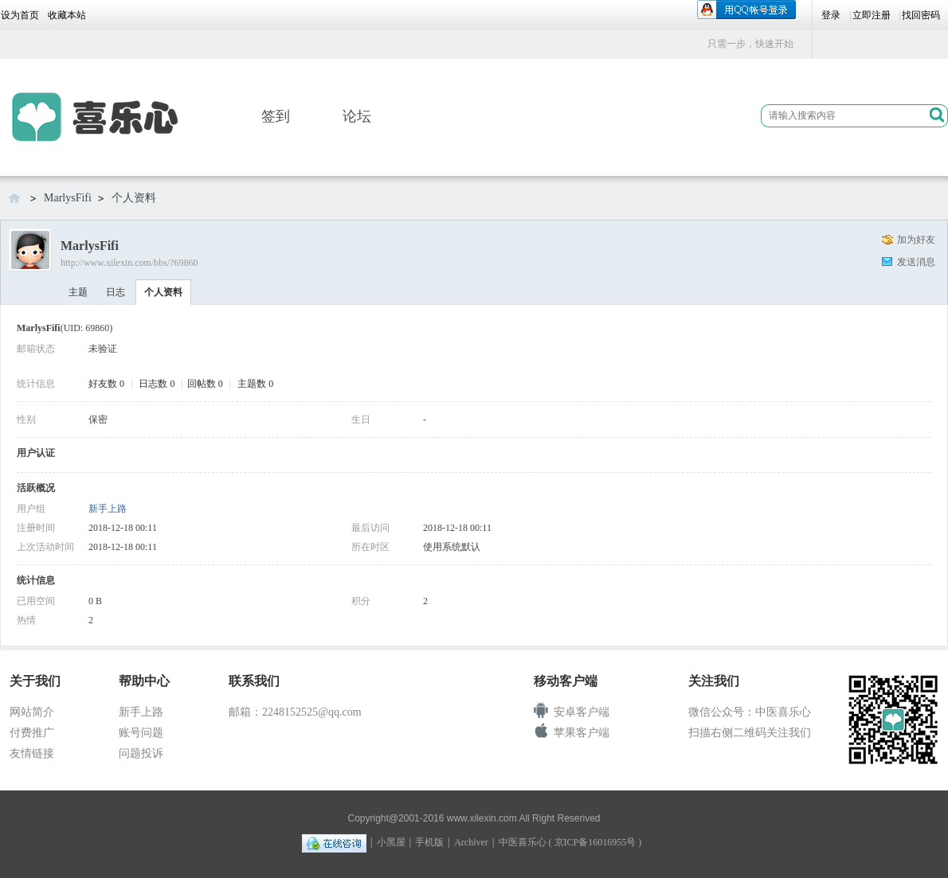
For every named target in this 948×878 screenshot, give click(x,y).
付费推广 (32, 733)
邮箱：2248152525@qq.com (295, 712)
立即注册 (871, 15)
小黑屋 (391, 842)
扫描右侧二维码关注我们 (749, 733)
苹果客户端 (581, 733)
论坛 (357, 116)
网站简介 (32, 712)
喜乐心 (16, 197)
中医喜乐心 (522, 842)
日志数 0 (156, 383)
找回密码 (921, 15)
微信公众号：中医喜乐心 (749, 712)
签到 (275, 116)
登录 (830, 15)
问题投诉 (141, 753)
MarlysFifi (68, 198)
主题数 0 (255, 383)
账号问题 (141, 733)
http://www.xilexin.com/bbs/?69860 (129, 262)
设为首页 (20, 15)
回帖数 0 (205, 383)
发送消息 (916, 261)
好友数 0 (106, 383)
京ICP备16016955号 (595, 842)
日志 (115, 292)
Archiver (471, 842)
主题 (78, 292)
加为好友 (916, 239)
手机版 (429, 842)
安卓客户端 (581, 712)
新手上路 (107, 508)
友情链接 (32, 753)
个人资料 (163, 292)
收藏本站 (67, 15)
